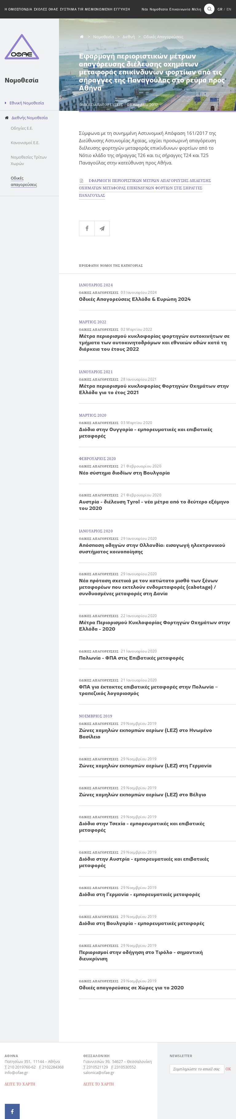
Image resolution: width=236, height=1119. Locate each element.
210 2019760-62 (22, 1067)
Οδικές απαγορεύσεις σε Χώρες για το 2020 (131, 987)
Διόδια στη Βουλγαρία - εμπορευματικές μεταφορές (141, 923)
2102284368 (53, 1067)
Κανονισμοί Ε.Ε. (25, 142)
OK (228, 1069)
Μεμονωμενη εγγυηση (107, 9)
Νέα (145, 9)
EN (228, 9)
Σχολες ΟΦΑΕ (46, 9)
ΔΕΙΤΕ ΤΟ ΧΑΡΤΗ (20, 1084)
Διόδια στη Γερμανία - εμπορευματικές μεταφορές (139, 894)
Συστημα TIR (72, 9)
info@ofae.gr (16, 1072)
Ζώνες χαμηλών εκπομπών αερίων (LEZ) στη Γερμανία (145, 765)
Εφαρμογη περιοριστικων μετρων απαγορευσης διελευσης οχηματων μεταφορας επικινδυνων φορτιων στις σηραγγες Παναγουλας (145, 188)
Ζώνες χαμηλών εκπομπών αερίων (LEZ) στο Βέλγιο (142, 794)
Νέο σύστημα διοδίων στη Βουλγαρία (124, 473)
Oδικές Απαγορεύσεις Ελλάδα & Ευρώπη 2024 (135, 299)
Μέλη (196, 9)
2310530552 (125, 1067)
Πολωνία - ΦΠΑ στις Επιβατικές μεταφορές (131, 658)
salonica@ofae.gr (98, 1072)
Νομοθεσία (159, 9)
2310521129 (97, 1067)
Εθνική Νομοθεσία (27, 103)
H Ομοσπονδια (18, 9)
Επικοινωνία (179, 9)
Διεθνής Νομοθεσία (30, 117)
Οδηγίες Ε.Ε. (22, 128)
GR (220, 9)
